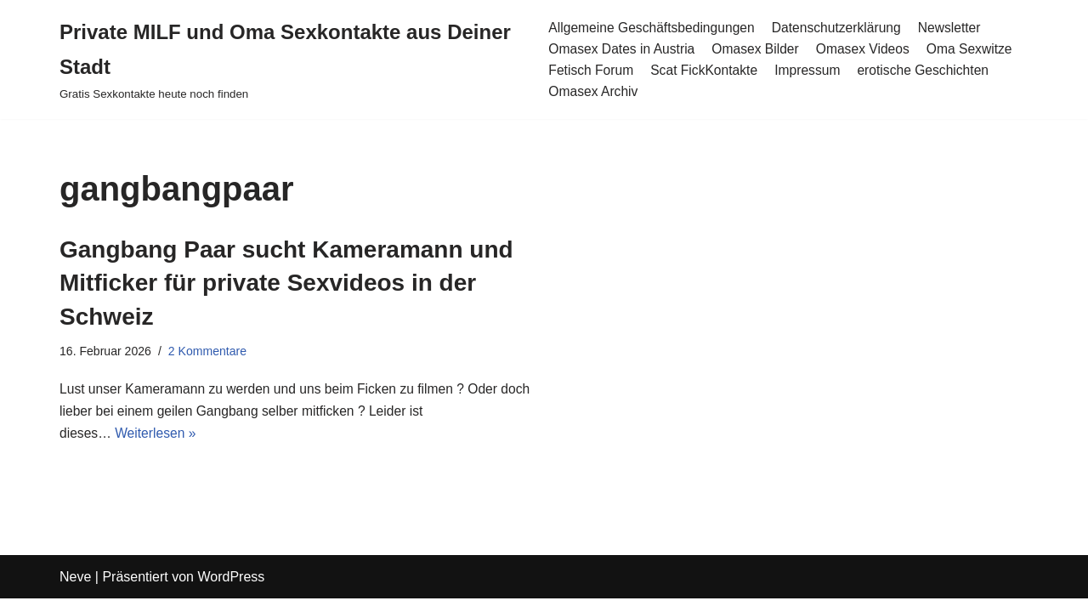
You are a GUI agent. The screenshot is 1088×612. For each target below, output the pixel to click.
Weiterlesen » (158, 437)
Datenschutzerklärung (841, 27)
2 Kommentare (210, 352)
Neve (75, 590)
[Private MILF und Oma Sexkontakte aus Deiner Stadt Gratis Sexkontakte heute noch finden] (290, 59)
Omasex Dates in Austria (621, 49)
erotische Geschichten (929, 70)
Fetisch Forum (590, 70)
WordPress (230, 590)
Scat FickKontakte (706, 70)
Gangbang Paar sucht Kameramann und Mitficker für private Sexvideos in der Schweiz (286, 282)
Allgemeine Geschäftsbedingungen (652, 27)
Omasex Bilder (757, 49)
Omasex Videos (867, 49)
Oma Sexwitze (976, 49)
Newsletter (956, 27)
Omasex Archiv (592, 92)
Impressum (811, 70)
